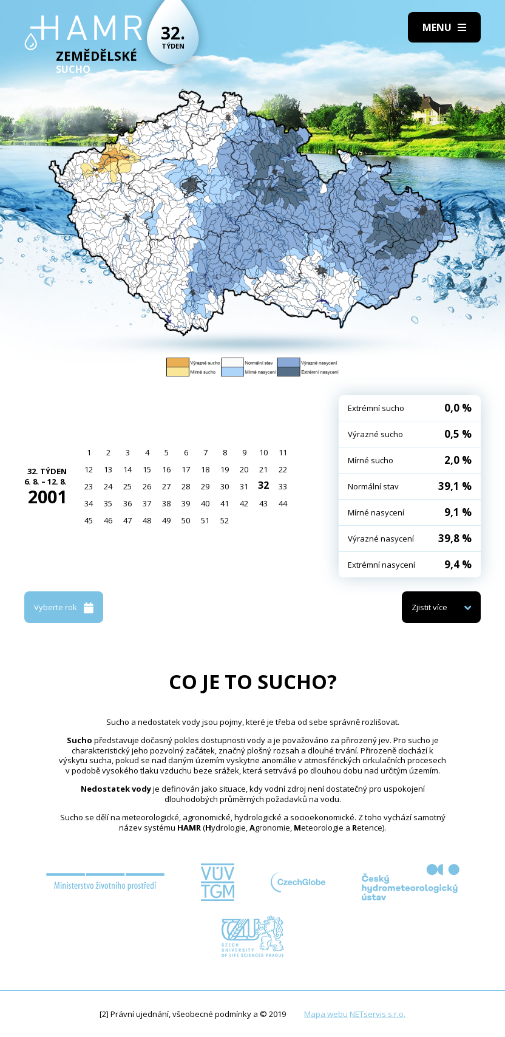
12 (88, 469)
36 (127, 503)
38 (166, 503)
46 (108, 520)
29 (205, 486)
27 (166, 486)
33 (283, 486)
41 (224, 503)
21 (263, 469)
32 (263, 485)
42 (244, 503)
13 (108, 469)
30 (224, 486)
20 (244, 469)
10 (263, 452)
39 (185, 503)
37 (147, 503)
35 (108, 503)
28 (185, 486)
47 (127, 520)
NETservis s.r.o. (377, 1013)
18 (205, 469)
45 (88, 520)
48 (147, 520)
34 (88, 503)
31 (244, 486)
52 (224, 520)
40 (205, 503)
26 (147, 486)
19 (224, 469)
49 (166, 520)
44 (283, 503)
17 (185, 469)
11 (283, 452)
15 (147, 469)
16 (166, 469)
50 (185, 520)
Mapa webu (326, 1013)
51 (205, 520)
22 (283, 469)
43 (263, 503)
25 (127, 486)
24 (108, 486)
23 (88, 486)
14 (127, 469)
